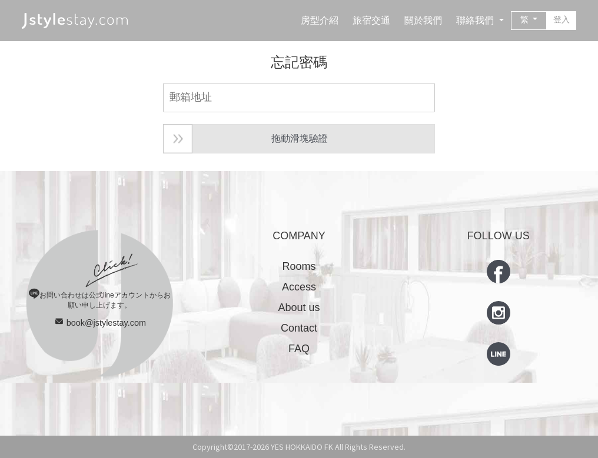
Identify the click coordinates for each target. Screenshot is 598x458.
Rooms (298, 266)
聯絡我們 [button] (476, 20)
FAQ (299, 349)
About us (299, 307)
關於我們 (423, 20)
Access (299, 287)
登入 (561, 19)
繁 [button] (525, 19)
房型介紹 (319, 20)
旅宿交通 (371, 20)
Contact (299, 328)
